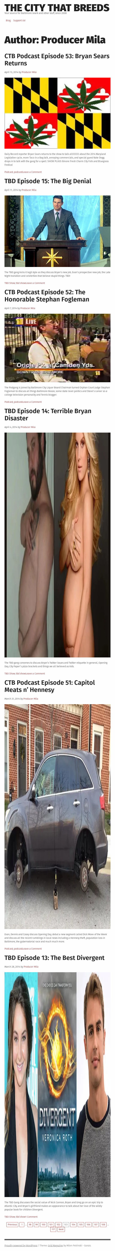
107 (95, 1224)
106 (88, 1224)
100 (43, 1224)
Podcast (8, 172)
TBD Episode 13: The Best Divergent (54, 958)
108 (103, 1224)
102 (58, 1224)
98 (30, 1224)
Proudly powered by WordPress (20, 1245)
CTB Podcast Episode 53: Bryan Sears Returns (56, 59)
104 (73, 1224)
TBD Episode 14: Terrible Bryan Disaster (47, 414)
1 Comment (31, 1216)
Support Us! (19, 20)
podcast (18, 172)
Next (61, 1229)
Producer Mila (29, 72)
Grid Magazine (55, 1245)
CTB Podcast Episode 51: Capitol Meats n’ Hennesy (49, 686)
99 (36, 1224)
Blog (8, 20)
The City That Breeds (56, 8)
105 (81, 1224)
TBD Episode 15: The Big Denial (47, 181)
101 (51, 1224)
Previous (12, 1224)
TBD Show (9, 283)
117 (53, 1229)
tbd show (20, 283)
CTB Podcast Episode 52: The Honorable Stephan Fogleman (46, 295)
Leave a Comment (32, 172)
